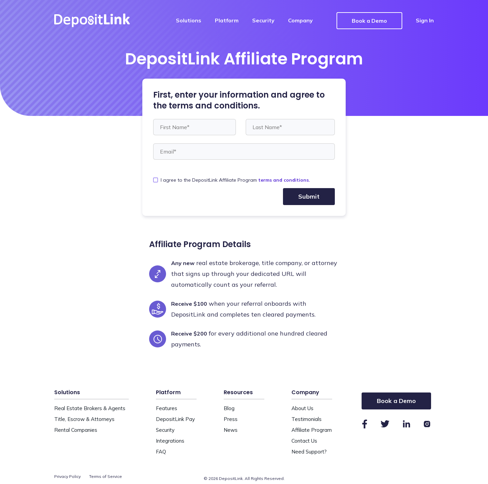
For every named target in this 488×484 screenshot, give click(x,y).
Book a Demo (369, 20)
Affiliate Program (311, 430)
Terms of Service (105, 476)
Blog (229, 408)
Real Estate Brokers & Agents (89, 408)
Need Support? (309, 451)
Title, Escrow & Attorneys (84, 419)
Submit (309, 196)
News (231, 430)
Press (231, 419)
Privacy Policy (67, 476)
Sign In (425, 20)
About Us (302, 408)
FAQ (161, 451)
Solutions (188, 20)
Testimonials (306, 419)
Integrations (170, 441)
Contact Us (304, 441)
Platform (227, 20)
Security (263, 20)
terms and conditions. (284, 180)
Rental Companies (75, 430)
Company (300, 20)
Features (166, 408)
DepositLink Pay (175, 419)
